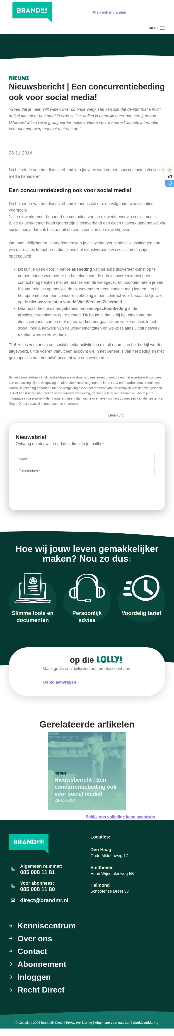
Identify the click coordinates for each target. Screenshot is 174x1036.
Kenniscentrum (47, 932)
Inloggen (34, 984)
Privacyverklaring (79, 1030)
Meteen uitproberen (112, 688)
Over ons (35, 945)
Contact (32, 958)
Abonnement (42, 971)
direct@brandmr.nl (44, 906)
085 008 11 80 (37, 895)
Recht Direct (41, 997)
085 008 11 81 (37, 878)
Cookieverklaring (146, 1030)
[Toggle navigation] (162, 34)
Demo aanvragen (59, 688)
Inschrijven (35, 494)
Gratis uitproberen (153, 22)
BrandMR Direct (52, 1030)
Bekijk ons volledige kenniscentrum (125, 823)
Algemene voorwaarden (112, 1030)
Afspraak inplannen (152, 9)
